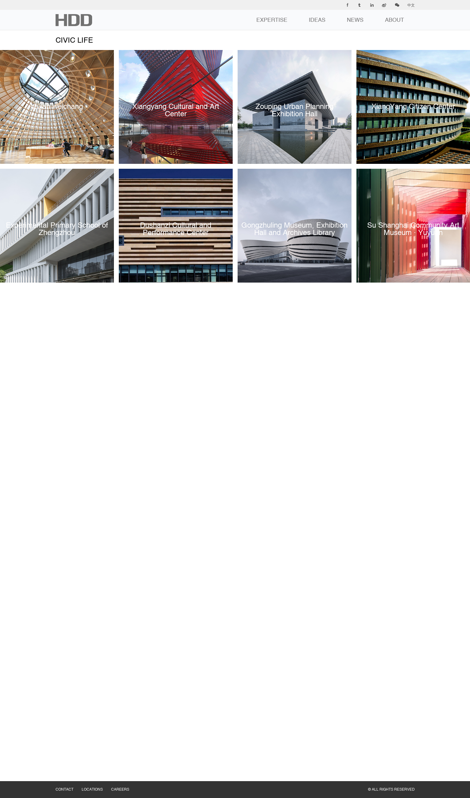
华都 (74, 20)
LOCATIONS (96, 783)
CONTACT (69, 783)
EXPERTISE (271, 20)
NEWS (355, 20)
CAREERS (124, 783)
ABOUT (394, 20)
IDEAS (317, 20)
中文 (411, 5)
